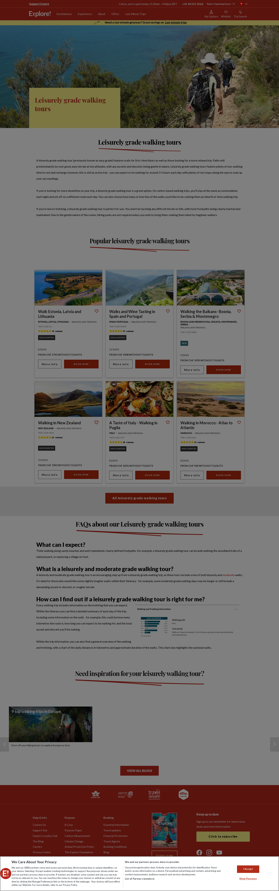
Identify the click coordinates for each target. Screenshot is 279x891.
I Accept (248, 869)
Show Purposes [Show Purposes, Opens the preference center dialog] (248, 878)
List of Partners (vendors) (139, 878)
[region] (139, 873)
